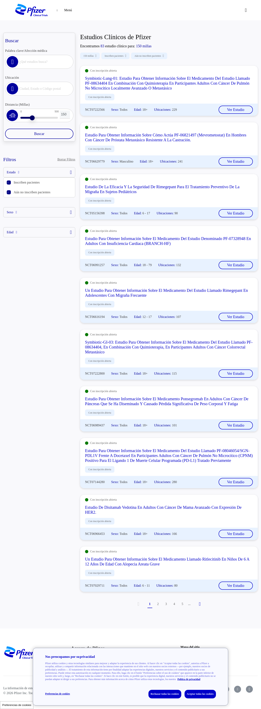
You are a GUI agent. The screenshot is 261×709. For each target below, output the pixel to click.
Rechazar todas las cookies (165, 693)
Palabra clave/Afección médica (26, 50)
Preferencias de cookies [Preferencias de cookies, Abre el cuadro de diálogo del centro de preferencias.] (57, 693)
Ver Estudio (235, 110)
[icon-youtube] (237, 689)
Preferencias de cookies (16, 705)
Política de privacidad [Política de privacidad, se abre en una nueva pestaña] (188, 679)
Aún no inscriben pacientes (32, 192)
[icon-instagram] (249, 689)
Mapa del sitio (190, 647)
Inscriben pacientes (27, 182)
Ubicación (12, 77)
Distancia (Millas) (17, 104)
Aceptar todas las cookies (200, 693)
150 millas (89, 56)
